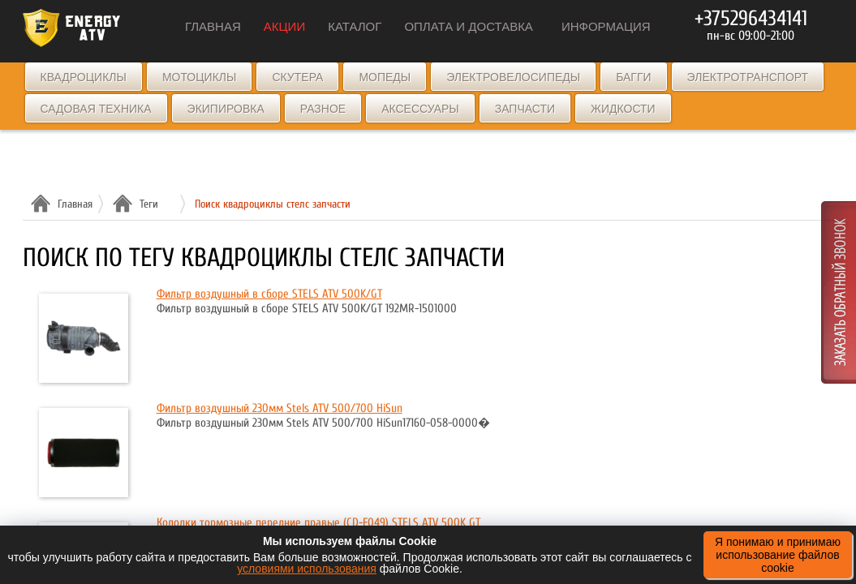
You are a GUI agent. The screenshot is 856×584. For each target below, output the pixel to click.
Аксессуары (420, 108)
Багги (633, 77)
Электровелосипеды (513, 77)
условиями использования (306, 568)
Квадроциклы (84, 77)
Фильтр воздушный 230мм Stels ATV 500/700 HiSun (279, 408)
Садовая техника (96, 108)
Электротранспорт (747, 77)
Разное (323, 108)
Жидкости (623, 108)
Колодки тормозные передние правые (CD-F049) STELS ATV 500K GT (318, 523)
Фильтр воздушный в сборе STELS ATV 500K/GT (269, 294)
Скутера (297, 77)
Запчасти (525, 108)
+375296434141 (751, 18)
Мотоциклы (199, 77)
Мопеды (385, 77)
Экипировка (226, 108)
